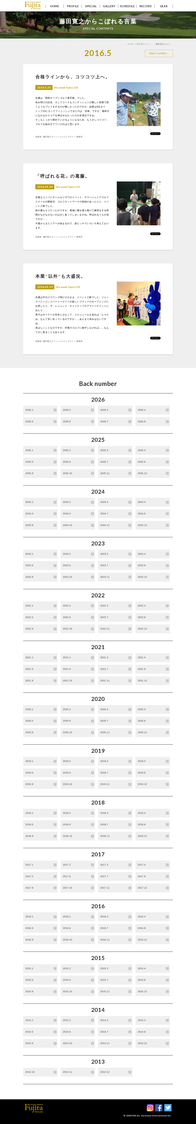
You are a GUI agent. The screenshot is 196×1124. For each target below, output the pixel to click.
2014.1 (39, 1021)
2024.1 (39, 502)
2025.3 (114, 451)
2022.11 (114, 629)
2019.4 (152, 761)
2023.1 (39, 554)
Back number (159, 52)
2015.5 (39, 980)
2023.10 (77, 577)
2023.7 (114, 566)
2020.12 (152, 733)
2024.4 (152, 502)
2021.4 (152, 658)
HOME (54, 6)
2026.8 (152, 422)
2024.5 (39, 514)
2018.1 (39, 813)
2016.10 (77, 940)
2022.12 (152, 629)
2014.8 (152, 1032)
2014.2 (77, 1021)
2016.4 (152, 917)
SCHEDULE (127, 6)
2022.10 (77, 629)
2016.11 (114, 940)
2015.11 (114, 992)
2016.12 (152, 940)
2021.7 (114, 669)
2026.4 (152, 410)
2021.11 (114, 681)
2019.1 (39, 761)
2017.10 (77, 888)
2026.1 (39, 410)
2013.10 (39, 1072)
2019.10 (77, 784)
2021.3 (114, 658)
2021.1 (39, 658)
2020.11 (114, 733)
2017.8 (152, 877)
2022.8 (152, 618)
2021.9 (39, 681)
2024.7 (114, 514)
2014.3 (114, 1021)
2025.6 (77, 462)
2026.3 (114, 410)
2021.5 (39, 669)
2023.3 (114, 554)
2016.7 (114, 928)
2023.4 (152, 554)
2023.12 (152, 577)
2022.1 (39, 606)
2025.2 (77, 451)
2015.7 (114, 980)
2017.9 (39, 888)
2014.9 (39, 1044)
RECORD (146, 6)
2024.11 (114, 525)
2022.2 (77, 606)
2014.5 (39, 1032)
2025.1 (39, 451)
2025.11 (114, 474)
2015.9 (39, 992)
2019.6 (77, 773)
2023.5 (39, 566)
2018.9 (39, 836)
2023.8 (152, 566)
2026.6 (77, 422)
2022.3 (114, 606)
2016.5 (39, 928)
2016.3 (114, 917)
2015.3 (114, 969)
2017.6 (77, 877)
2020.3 (114, 710)
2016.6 (77, 928)
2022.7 (114, 618)
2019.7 (114, 773)
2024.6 (77, 514)
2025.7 (114, 462)
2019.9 (39, 784)
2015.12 (152, 992)
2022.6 (77, 618)
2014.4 (152, 1021)
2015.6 (77, 980)
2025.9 (39, 474)
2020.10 (77, 733)
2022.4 (152, 606)
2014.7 (114, 1032)
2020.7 (114, 721)
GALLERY (109, 6)
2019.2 (77, 761)
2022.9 (39, 629)
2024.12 (152, 525)
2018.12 (152, 836)
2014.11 (114, 1044)
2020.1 (39, 710)
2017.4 (152, 865)
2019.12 (152, 784)
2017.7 (114, 877)
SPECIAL (91, 6)
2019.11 (114, 784)
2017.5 (39, 877)
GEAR (164, 6)
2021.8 (152, 669)
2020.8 (152, 721)
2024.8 (152, 514)
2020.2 (77, 710)
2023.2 (77, 554)
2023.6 (77, 566)
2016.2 (77, 917)
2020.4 (152, 710)
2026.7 (114, 422)
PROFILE (73, 6)
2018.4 (152, 813)
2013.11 (77, 1072)
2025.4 (152, 451)
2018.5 (39, 825)
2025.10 (77, 474)
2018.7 (114, 825)
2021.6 (77, 669)
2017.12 (152, 888)
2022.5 (39, 618)
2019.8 (152, 773)
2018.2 (77, 813)
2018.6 (77, 825)
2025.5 (39, 462)
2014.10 (77, 1044)
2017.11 (114, 888)
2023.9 (39, 577)
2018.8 (152, 825)
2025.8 (152, 462)
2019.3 (114, 761)
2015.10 (77, 992)
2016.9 (39, 940)
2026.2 (77, 410)
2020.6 (77, 721)
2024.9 (39, 525)
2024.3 (114, 502)
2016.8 (152, 928)
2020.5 (39, 721)
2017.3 (114, 865)
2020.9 (39, 733)
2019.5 (39, 773)
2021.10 (77, 681)
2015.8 (152, 980)
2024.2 (77, 502)
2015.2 (77, 969)
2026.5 (39, 422)
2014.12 (152, 1044)
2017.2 (77, 865)
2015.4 (152, 969)
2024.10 (77, 525)
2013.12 (114, 1072)
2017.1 (39, 865)
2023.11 (114, 577)
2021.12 (152, 681)
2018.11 (114, 836)
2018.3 (114, 813)
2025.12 (152, 474)
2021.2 (77, 658)
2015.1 (39, 969)
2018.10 (77, 836)
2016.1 (39, 917)
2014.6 (77, 1032)
